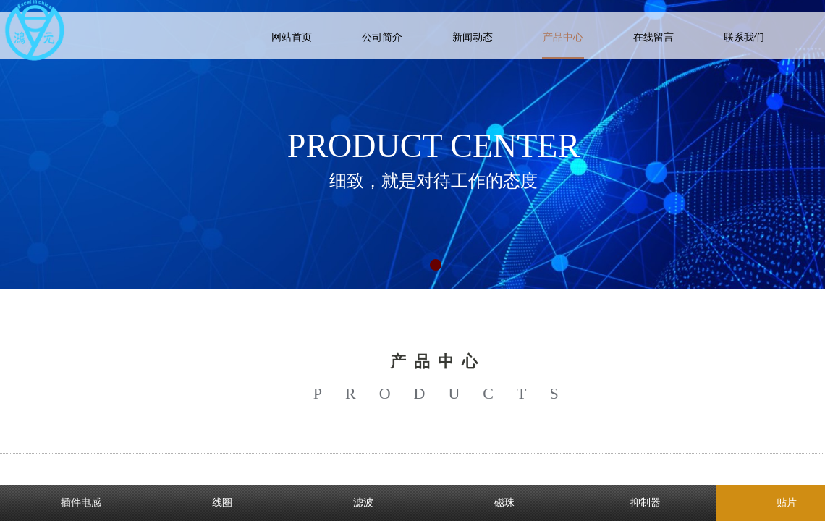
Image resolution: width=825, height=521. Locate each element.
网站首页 (291, 37)
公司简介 (382, 37)
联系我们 (744, 37)
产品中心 (563, 37)
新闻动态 (472, 37)
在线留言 (653, 37)
